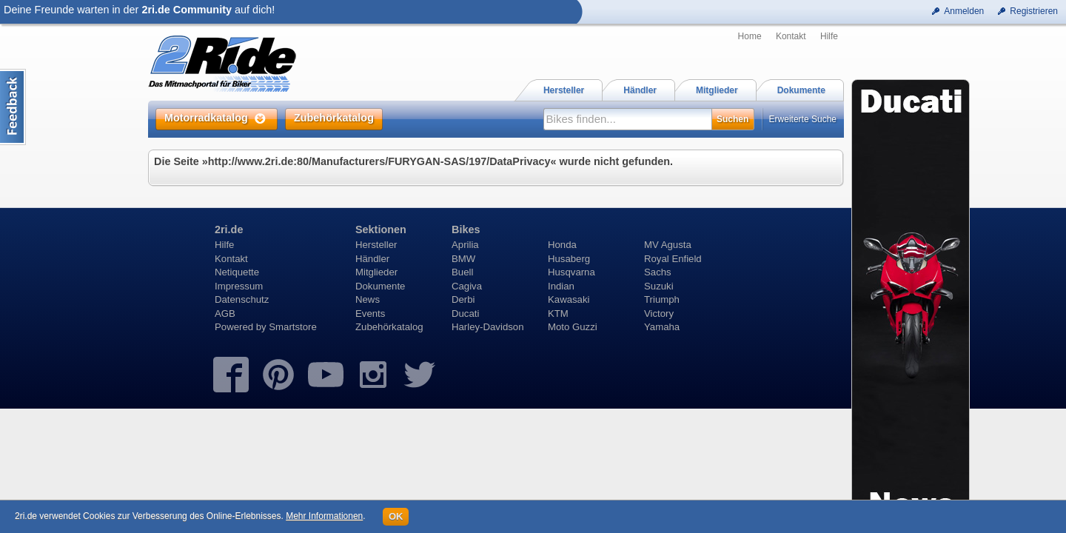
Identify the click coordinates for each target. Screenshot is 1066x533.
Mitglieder (376, 272)
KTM (558, 313)
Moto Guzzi (572, 326)
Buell (462, 272)
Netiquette (237, 272)
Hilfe (829, 36)
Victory (659, 313)
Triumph (662, 299)
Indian (561, 286)
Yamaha (662, 326)
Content (13, 107)
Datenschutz (242, 299)
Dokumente (380, 286)
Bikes (466, 229)
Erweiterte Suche (803, 119)
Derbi (463, 299)
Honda (562, 244)
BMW (463, 258)
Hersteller (376, 244)
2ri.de (229, 229)
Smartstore (293, 326)
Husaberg (569, 258)
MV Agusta (667, 244)
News (367, 299)
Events (370, 313)
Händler (372, 258)
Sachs (657, 272)
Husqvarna (571, 272)
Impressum (239, 286)
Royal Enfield (673, 258)
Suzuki (659, 286)
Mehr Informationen (324, 516)
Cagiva (467, 286)
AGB (225, 313)
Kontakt (791, 36)
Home (750, 36)
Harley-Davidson (487, 326)
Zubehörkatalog (389, 326)
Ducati (465, 313)
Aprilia (465, 244)
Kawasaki (568, 299)
